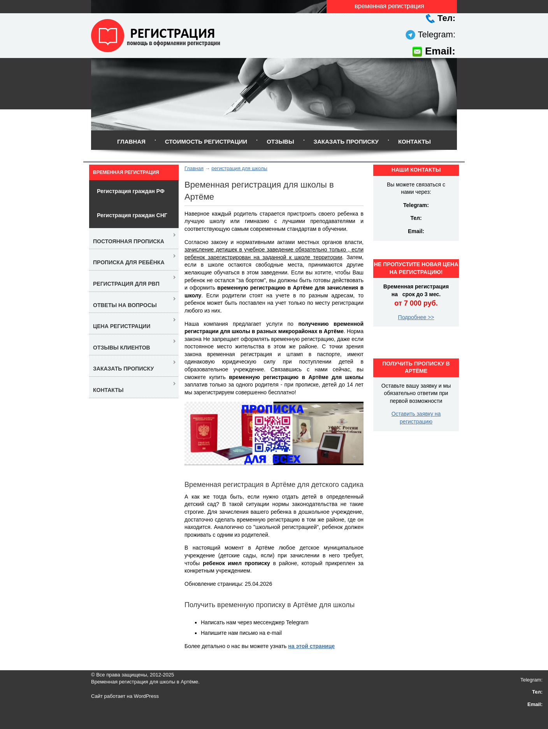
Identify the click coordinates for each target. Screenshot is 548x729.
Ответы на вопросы (125, 305)
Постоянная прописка (128, 241)
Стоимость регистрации (206, 141)
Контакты (414, 141)
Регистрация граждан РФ (131, 191)
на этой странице (311, 646)
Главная (131, 141)
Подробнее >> (416, 317)
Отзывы (280, 141)
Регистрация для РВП (126, 284)
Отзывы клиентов (121, 347)
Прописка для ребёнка (129, 262)
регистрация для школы (239, 168)
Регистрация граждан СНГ (132, 215)
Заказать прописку (346, 141)
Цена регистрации (121, 326)
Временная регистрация (126, 172)
